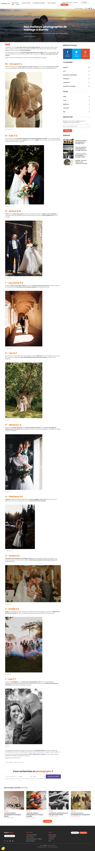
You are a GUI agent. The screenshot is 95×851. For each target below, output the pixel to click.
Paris (76, 96)
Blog (13, 4)
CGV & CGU (51, 839)
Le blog (47, 821)
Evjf (76, 71)
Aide (18, 4)
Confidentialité (52, 837)
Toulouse (76, 108)
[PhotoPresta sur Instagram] (87, 8)
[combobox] (12, 776)
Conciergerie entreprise (39, 3)
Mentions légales (52, 835)
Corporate (76, 82)
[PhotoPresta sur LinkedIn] (91, 8)
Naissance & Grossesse (76, 75)
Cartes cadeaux (52, 3)
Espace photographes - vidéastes (70, 2)
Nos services (15, 3)
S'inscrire (67, 130)
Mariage (76, 67)
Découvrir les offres (53, 776)
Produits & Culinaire (76, 86)
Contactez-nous (10, 836)
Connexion (84, 2)
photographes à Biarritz (23, 755)
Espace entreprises (30, 841)
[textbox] (12, 776)
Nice (76, 112)
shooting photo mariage (42, 752)
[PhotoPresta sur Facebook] (85, 8)
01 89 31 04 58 (79, 8)
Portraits (76, 79)
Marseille (76, 104)
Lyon (76, 100)
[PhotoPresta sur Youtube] (89, 8)
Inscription (64, 4)
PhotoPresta (15, 758)
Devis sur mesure (26, 3)
